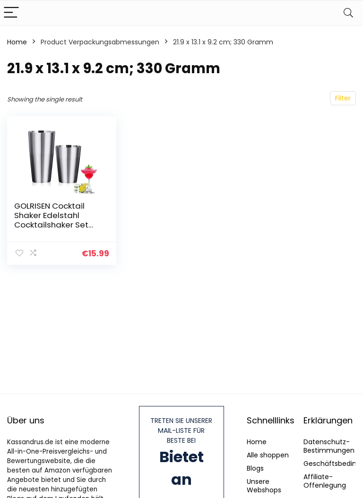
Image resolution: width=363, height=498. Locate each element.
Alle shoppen (268, 455)
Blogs (255, 468)
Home (17, 42)
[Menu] (11, 12)
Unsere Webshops (264, 486)
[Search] (348, 12)
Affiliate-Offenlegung (324, 481)
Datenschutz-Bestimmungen (328, 446)
